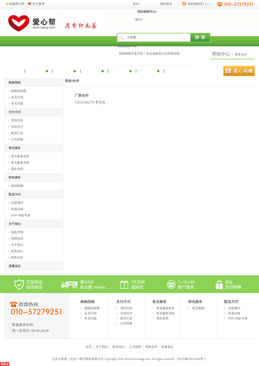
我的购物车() (146, 11)
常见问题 (17, 103)
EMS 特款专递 (20, 215)
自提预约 (17, 202)
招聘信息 (17, 238)
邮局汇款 (17, 133)
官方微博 (36, 4)
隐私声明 (17, 232)
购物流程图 (18, 91)
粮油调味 (36, 71)
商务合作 (241, 54)
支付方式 (15, 112)
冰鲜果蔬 (147, 71)
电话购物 (17, 186)
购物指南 (15, 82)
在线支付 (17, 126)
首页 (88, 347)
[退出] (138, 19)
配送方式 (15, 194)
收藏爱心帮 (15, 4)
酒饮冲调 (64, 71)
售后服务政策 (20, 156)
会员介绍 (17, 97)
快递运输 (17, 209)
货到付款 (17, 120)
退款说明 (17, 169)
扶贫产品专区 (184, 71)
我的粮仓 (166, 4)
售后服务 (15, 148)
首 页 (16, 71)
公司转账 (17, 139)
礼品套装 (119, 71)
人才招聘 (135, 347)
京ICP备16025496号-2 (191, 359)
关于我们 (15, 224)
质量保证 (15, 266)
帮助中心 (221, 54)
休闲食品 (91, 71)
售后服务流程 (20, 162)
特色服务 (15, 177)
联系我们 (17, 251)
